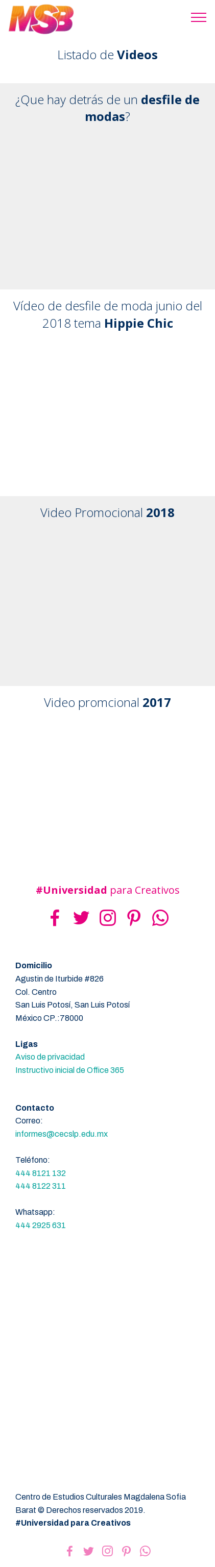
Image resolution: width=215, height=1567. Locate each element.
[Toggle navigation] (199, 16)
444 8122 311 (40, 1186)
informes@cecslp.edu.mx (61, 1134)
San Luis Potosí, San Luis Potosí (72, 1004)
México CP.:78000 (49, 1018)
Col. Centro (36, 992)
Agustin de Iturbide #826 (59, 978)
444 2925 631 (40, 1225)
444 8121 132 (40, 1173)
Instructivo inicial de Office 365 (69, 1070)
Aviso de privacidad (50, 1056)
